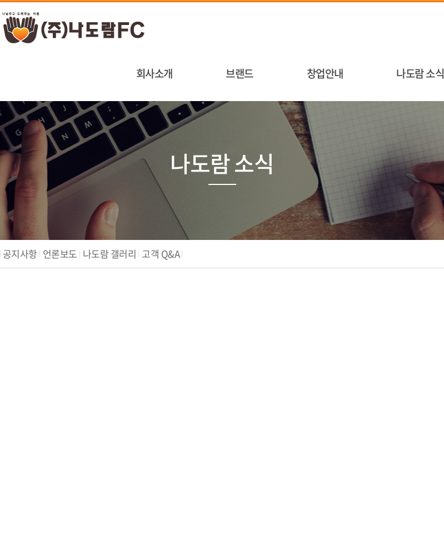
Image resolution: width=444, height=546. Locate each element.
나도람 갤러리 (109, 254)
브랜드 (239, 73)
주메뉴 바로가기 (0, 0)
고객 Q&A (160, 254)
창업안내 (325, 73)
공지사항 (20, 254)
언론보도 (60, 254)
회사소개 (154, 73)
